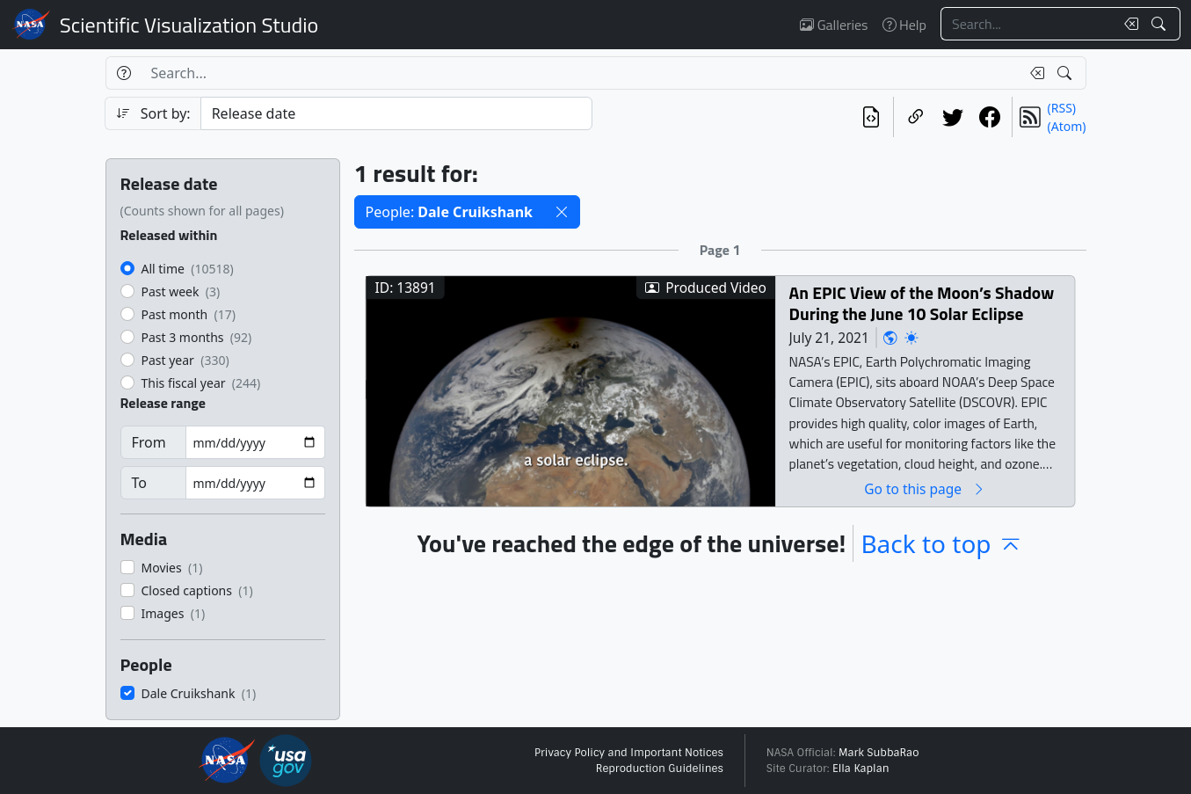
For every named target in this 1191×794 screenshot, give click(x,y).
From (149, 442)
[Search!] (1160, 23)
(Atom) (1067, 126)
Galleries (834, 24)
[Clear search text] (1128, 23)
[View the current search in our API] (871, 117)
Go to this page (924, 488)
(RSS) (1062, 107)
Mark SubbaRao (879, 753)
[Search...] (1027, 23)
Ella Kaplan (861, 768)
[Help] (123, 73)
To (139, 482)
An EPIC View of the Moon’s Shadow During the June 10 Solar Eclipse (921, 303)
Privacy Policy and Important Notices (628, 753)
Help (904, 24)
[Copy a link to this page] (916, 117)
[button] (561, 212)
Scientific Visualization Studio (189, 24)
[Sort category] (396, 113)
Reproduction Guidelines (659, 768)
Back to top (941, 543)
